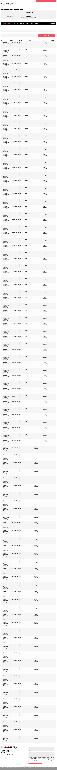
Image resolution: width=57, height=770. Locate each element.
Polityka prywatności (5, 758)
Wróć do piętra (52, 23)
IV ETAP (53, 3)
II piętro (22, 23)
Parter (13, 23)
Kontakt (49, 3)
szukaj (46, 35)
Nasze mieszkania (36, 3)
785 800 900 (46, 0)
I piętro (17, 23)
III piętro (26, 23)
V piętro (36, 23)
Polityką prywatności (39, 761)
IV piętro (31, 23)
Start (22, 3)
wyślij (35, 763)
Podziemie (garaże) (7, 23)
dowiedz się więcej (20, 767)
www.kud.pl (33, 766)
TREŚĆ (41, 754)
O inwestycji (28, 3)
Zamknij (33, 768)
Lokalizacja (43, 3)
